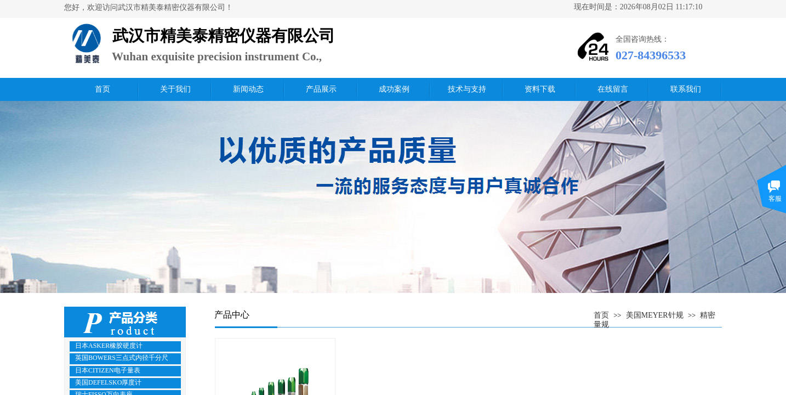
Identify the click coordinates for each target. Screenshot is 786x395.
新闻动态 (248, 89)
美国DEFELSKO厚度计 (108, 382)
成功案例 (394, 89)
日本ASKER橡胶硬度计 (109, 345)
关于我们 (175, 89)
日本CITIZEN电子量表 (107, 370)
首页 (102, 89)
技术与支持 (467, 89)
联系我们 (685, 89)
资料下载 (540, 89)
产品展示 (321, 89)
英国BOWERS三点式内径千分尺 (121, 358)
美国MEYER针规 (655, 315)
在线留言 (612, 89)
